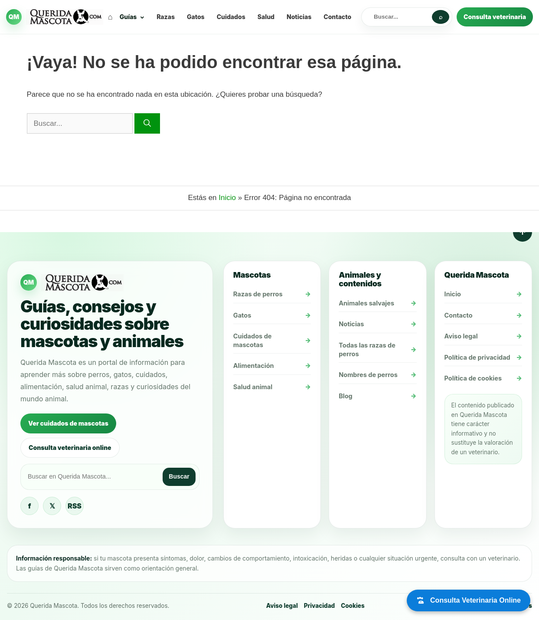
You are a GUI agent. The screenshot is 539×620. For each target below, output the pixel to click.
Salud (266, 16)
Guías (128, 16)
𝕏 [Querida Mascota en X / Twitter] (52, 506)
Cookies (352, 605)
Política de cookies (473, 378)
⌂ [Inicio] (110, 16)
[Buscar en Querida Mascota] (398, 17)
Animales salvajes (366, 303)
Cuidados (231, 16)
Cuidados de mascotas (252, 340)
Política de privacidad (477, 357)
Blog (346, 396)
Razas (166, 16)
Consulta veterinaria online (70, 447)
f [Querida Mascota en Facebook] (29, 506)
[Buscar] (147, 123)
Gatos (196, 16)
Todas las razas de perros (367, 349)
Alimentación (253, 365)
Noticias (299, 16)
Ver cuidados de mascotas (68, 423)
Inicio (227, 198)
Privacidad (319, 605)
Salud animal (252, 386)
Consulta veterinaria (495, 16)
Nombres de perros (368, 374)
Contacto (337, 16)
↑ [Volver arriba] (522, 232)
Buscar (179, 476)
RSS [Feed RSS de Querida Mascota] (75, 506)
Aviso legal (461, 336)
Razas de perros (258, 294)
